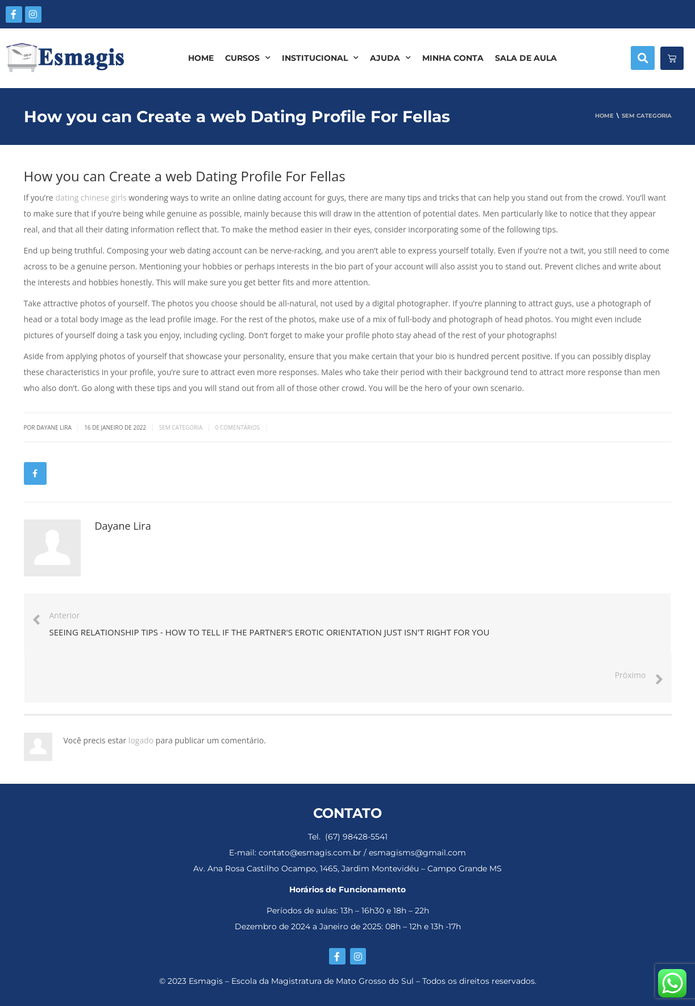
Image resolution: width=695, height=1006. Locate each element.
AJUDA (390, 57)
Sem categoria (181, 427)
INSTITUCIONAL (320, 57)
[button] (643, 58)
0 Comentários (237, 427)
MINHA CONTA (453, 58)
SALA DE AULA (526, 58)
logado (142, 740)
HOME (201, 58)
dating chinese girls (90, 197)
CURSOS (247, 57)
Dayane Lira (123, 526)
